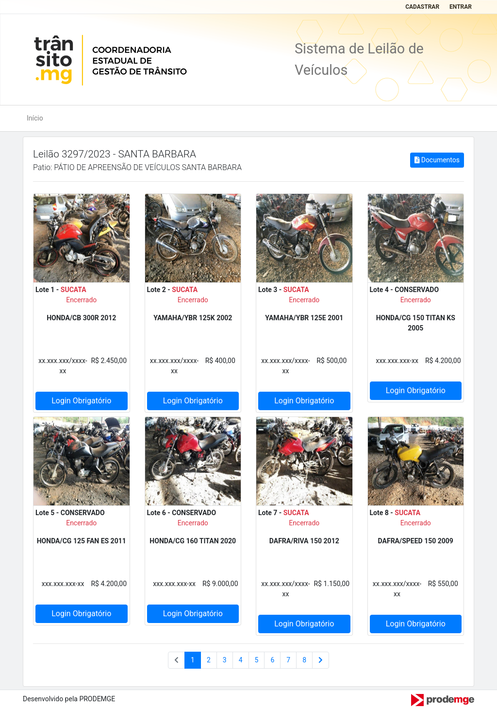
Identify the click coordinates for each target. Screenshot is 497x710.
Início (35, 118)
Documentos (437, 160)
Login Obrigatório (81, 400)
